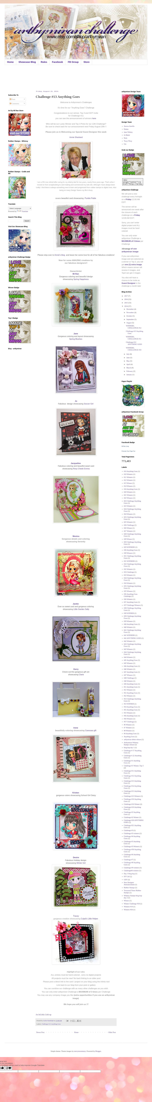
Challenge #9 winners (131, 868)
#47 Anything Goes (131, 672)
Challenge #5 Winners (131, 846)
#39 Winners (128, 621)
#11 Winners (128, 477)
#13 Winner (128, 483)
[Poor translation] (8, 1068)
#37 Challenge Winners (132, 605)
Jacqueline (76, 463)
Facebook (57, 62)
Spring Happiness (81, 279)
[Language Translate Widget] (19, 208)
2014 (126, 306)
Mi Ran (76, 274)
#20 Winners (128, 492)
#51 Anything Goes (131, 687)
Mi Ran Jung (125, 446)
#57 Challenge (129, 722)
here (94, 118)
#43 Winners (128, 649)
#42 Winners (128, 641)
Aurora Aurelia (129, 126)
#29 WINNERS (129, 547)
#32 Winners (128, 569)
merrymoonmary (80, 1051)
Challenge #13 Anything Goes (51, 1024)
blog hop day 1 (129, 747)
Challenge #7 (128, 860)
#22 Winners (128, 498)
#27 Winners (128, 531)
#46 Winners (128, 669)
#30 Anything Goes (131, 550)
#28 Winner (128, 539)
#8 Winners (128, 731)
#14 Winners (128, 486)
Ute (125, 144)
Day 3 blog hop (129, 874)
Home (10, 62)
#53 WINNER (129, 704)
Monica (76, 536)
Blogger (98, 1051)
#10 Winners (128, 474)
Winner (126, 901)
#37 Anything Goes (131, 602)
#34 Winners (128, 583)
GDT (125, 880)
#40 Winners (128, 627)
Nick (125, 138)
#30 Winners (128, 553)
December (130, 309)
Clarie (81, 674)
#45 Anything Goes (131, 660)
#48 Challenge (129, 678)
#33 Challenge (129, 572)
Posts (12, 99)
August (129, 323)
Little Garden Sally (81, 609)
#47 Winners (128, 675)
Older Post (112, 1032)
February (129, 371)
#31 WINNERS (129, 561)
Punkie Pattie (91, 198)
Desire (76, 857)
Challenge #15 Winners (132, 796)
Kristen (76, 793)
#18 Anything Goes (131, 489)
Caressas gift (91, 730)
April (128, 364)
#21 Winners (128, 495)
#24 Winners (128, 514)
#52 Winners (128, 696)
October (129, 316)
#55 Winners (128, 713)
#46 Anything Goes (131, 666)
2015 (126, 303)
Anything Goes (129, 737)
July (128, 354)
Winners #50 (128, 910)
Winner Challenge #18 (132, 904)
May (128, 361)
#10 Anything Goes (131, 471)
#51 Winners (128, 690)
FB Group (73, 62)
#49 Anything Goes (131, 684)
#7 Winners (128, 728)
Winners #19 (128, 907)
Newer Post (40, 1032)
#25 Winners (128, 522)
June (128, 358)
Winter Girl (81, 863)
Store (86, 62)
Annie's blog (59, 255)
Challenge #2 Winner (131, 817)
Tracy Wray (128, 141)
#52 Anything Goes (131, 693)
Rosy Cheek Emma (81, 469)
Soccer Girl (89, 404)
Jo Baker (127, 135)
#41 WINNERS (129, 635)
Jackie (76, 604)
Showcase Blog (27, 62)
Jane (76, 334)
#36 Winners (128, 599)
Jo (76, 401)
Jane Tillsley (128, 132)
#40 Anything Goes (131, 624)
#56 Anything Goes (131, 716)
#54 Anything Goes (131, 707)
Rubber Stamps (129, 888)
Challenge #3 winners (131, 833)
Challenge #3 (128, 830)
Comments (14, 104)
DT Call (126, 876)
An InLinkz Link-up (43, 1014)
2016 (126, 299)
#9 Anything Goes (130, 734)
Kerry (75, 669)
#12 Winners (128, 480)
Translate (22, 211)
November (130, 312)
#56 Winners (128, 719)
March (128, 368)
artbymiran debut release (132, 739)
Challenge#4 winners (131, 871)
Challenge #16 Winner (132, 804)
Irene (76, 728)
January (129, 375)
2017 (126, 296)
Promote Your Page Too (128, 451)
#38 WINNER (129, 613)
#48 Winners (128, 681)
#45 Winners (128, 663)
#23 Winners (128, 506)
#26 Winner (128, 528)
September (130, 319)
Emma (126, 129)
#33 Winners (128, 575)
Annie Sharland (76, 137)
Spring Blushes (75, 339)
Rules (44, 62)
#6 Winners (128, 725)
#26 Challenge (129, 525)
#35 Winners (128, 591)
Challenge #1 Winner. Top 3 (133, 766)
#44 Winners (128, 657)
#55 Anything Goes (131, 710)
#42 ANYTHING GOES (132, 638)
